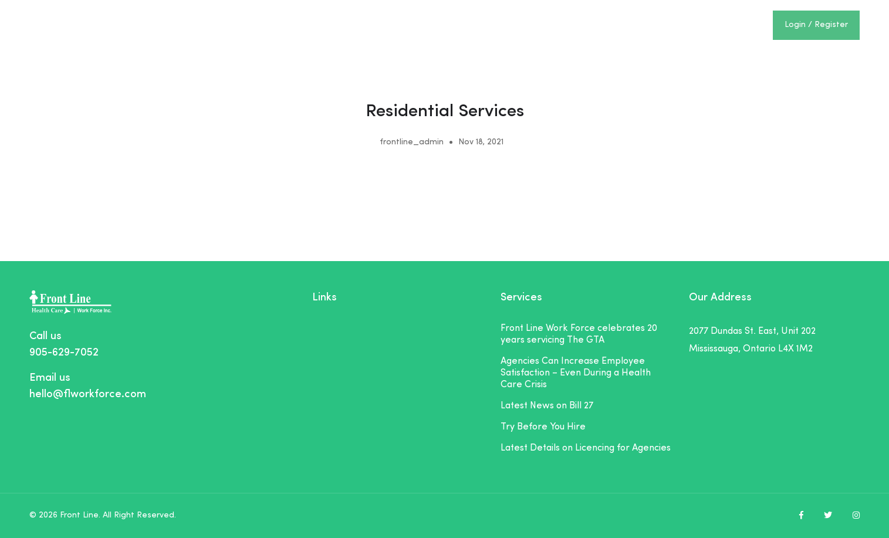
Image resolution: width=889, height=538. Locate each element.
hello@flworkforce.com (87, 394)
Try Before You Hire (543, 427)
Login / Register (816, 25)
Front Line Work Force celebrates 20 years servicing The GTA (579, 334)
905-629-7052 (64, 352)
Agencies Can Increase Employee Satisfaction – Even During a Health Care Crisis (576, 373)
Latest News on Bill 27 (547, 406)
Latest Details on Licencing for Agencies (586, 448)
